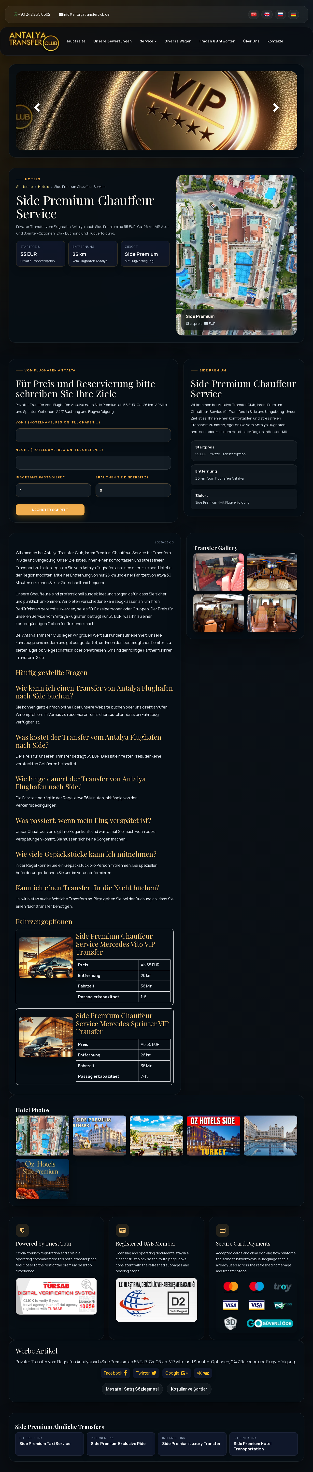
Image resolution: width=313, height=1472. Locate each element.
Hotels (43, 186)
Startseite (24, 186)
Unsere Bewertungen (112, 41)
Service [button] (148, 41)
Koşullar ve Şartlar (189, 1389)
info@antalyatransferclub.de (84, 14)
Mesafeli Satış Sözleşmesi (132, 1389)
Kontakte (276, 41)
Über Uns (251, 41)
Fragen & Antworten (217, 41)
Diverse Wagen (178, 41)
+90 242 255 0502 (32, 14)
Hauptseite (75, 41)
